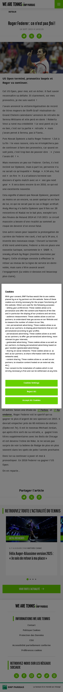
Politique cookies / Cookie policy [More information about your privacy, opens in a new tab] (20, 374)
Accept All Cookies (31, 400)
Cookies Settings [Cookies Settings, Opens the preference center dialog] (31, 383)
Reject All (31, 392)
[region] (31, 346)
